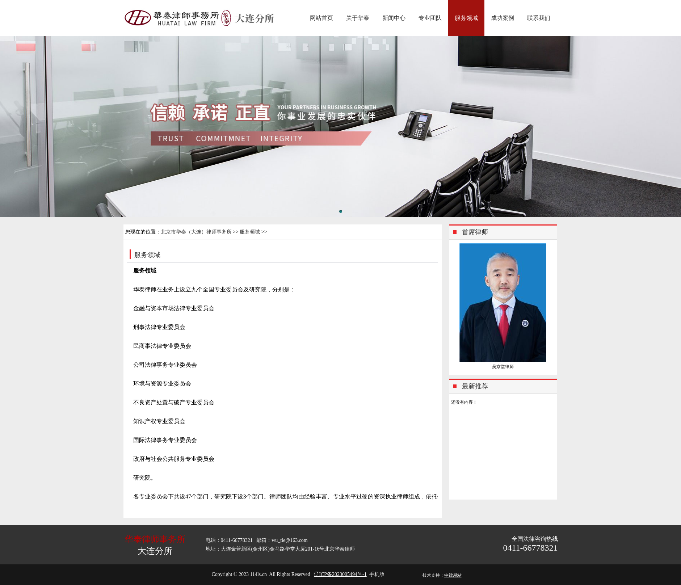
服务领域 (466, 18)
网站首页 (321, 18)
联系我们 (538, 18)
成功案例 (502, 18)
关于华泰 (357, 18)
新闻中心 (393, 18)
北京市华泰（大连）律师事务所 (196, 232)
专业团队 (430, 18)
